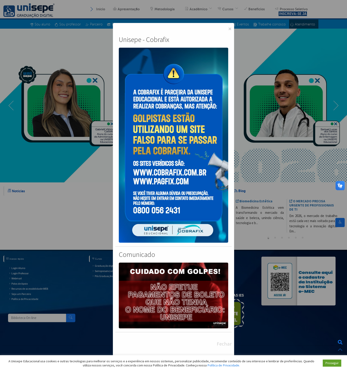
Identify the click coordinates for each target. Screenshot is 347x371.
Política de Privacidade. (223, 365)
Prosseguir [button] (332, 363)
